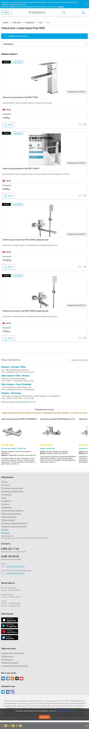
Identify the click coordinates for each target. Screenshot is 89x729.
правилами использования (17, 708)
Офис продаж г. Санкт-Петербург (16, 384)
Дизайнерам (6, 507)
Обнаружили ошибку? (10, 663)
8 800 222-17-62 (29, 402)
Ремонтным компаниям (11, 514)
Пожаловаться (7, 660)
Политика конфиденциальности (14, 523)
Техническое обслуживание (12, 491)
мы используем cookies (65, 711)
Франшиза (5, 533)
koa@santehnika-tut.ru (15, 573)
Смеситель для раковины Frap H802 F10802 (20, 97)
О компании (6, 501)
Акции (3, 498)
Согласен (44, 717)
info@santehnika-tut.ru (15, 566)
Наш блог (5, 530)
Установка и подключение (12, 488)
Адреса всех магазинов (79, 360)
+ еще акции (17, 62)
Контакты (5, 504)
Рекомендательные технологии (14, 526)
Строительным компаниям (12, 510)
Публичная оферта (9, 517)
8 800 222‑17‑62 (10, 548)
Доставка (5, 485)
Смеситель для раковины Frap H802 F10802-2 (21, 169)
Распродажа (6, 495)
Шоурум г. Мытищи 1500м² (13, 367)
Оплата (4, 482)
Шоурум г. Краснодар (11, 393)
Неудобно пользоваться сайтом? (14, 666)
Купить (8, 124)
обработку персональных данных (69, 708)
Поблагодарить (7, 656)
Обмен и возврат (8, 520)
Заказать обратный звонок (12, 653)
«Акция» (61, 7)
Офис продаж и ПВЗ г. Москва (15, 376)
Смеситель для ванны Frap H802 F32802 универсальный (25, 311)
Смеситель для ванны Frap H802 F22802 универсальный (25, 240)
